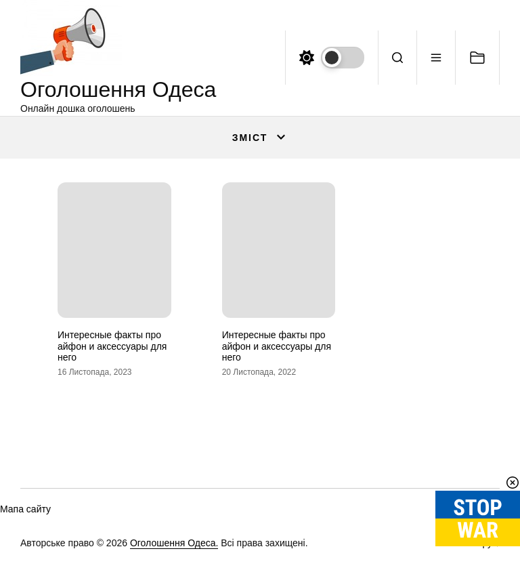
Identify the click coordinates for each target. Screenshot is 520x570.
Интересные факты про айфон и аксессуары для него (112, 346)
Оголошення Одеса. (174, 542)
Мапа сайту (25, 509)
